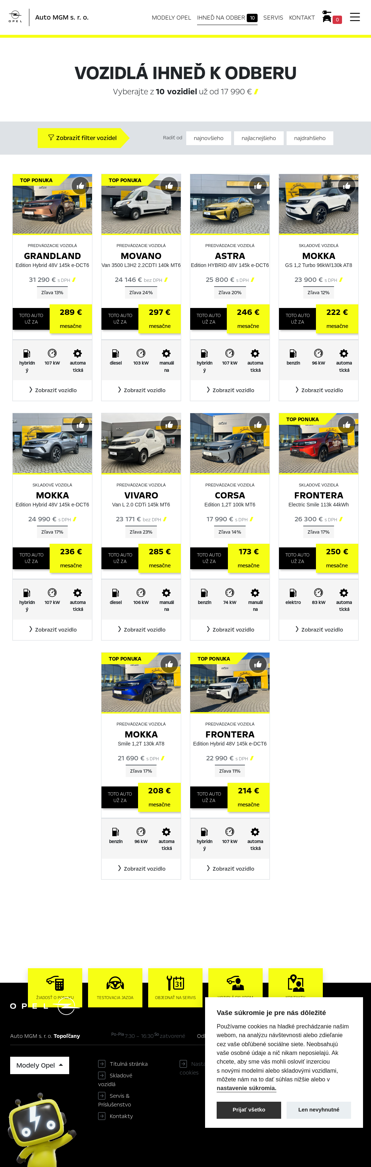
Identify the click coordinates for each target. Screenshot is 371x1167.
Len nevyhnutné (319, 1110)
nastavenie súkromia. (246, 1088)
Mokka (318, 256)
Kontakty (121, 1116)
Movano (141, 256)
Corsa (230, 495)
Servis (273, 17)
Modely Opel (171, 17)
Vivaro (141, 495)
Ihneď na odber (227, 17)
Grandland (52, 256)
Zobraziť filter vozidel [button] (82, 138)
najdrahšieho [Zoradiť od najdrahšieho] (310, 138)
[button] (52, 390)
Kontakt (302, 17)
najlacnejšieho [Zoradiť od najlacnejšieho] (259, 138)
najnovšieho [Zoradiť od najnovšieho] (209, 138)
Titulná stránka (129, 1064)
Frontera (318, 495)
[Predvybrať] (80, 185)
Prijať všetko (249, 1110)
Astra (230, 256)
